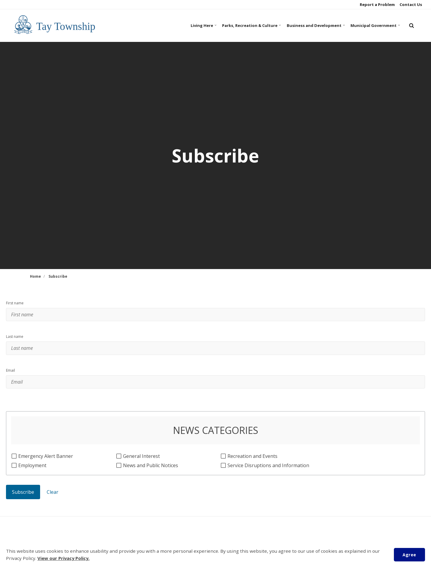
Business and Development (309, 25)
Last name (14, 340)
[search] (411, 25)
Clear (52, 504)
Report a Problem (377, 4)
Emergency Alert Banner (45, 468)
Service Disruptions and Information (268, 477)
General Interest (141, 468)
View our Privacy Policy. (64, 558)
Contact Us (410, 4)
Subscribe (23, 504)
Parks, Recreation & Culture (240, 25)
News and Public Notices (150, 477)
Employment (32, 477)
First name (15, 303)
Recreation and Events (252, 468)
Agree (409, 554)
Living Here (189, 25)
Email (10, 378)
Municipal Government (373, 25)
